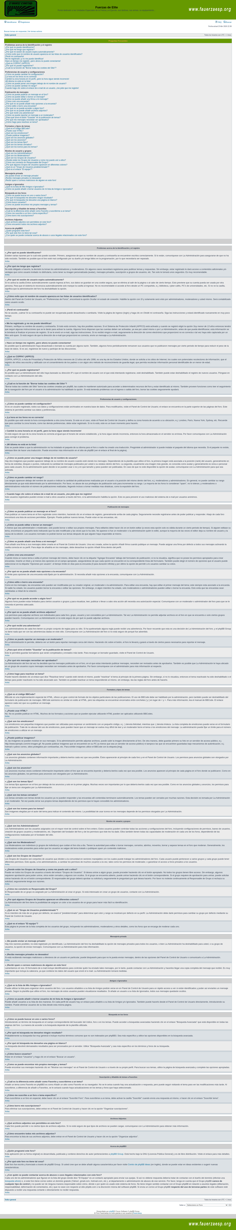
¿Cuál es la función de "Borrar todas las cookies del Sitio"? (30, 68)
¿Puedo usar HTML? (14, 131)
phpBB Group (116, 1154)
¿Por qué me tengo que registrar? (20, 49)
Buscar (228, 22)
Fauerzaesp (137, 1213)
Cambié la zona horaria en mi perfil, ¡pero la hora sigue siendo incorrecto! (37, 79)
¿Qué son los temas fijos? (16, 142)
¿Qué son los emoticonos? (17, 133)
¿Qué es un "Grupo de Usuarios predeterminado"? (27, 167)
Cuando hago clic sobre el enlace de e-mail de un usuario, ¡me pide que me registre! (42, 88)
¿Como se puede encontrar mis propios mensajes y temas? (31, 204)
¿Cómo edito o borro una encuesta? (21, 106)
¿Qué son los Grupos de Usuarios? (20, 158)
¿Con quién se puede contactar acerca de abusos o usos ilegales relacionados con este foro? (46, 235)
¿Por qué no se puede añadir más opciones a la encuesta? (31, 104)
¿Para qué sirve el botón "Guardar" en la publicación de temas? (33, 117)
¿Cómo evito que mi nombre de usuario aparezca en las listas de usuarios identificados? (43, 54)
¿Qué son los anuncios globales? (19, 138)
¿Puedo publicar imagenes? (17, 135)
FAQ (218, 22)
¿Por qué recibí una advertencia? (19, 113)
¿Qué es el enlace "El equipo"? (18, 169)
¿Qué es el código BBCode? (17, 128)
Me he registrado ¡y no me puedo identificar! (24, 59)
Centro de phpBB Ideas (139, 1164)
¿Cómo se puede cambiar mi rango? (21, 86)
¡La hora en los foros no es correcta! (21, 76)
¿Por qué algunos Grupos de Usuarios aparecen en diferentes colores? (36, 165)
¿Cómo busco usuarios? (15, 202)
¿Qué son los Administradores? (18, 153)
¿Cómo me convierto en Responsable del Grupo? (26, 162)
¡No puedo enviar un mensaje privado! (21, 176)
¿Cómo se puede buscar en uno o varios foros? (26, 195)
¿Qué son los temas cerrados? (18, 144)
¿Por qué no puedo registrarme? (19, 65)
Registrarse (24, 22)
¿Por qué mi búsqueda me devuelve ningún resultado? (29, 198)
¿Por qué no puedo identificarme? (20, 47)
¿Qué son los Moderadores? (17, 155)
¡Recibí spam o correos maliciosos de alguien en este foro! (30, 180)
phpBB (111, 1211)
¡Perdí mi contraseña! (14, 56)
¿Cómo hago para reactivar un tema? (21, 122)
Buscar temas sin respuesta (15, 31)
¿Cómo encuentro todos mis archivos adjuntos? (26, 224)
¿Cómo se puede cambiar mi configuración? (24, 74)
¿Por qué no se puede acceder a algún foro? (24, 108)
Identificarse (10, 22)
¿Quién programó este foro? (17, 231)
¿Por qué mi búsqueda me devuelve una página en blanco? (31, 200)
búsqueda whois (12, 1181)
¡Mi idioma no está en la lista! (17, 81)
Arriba (7, 261)
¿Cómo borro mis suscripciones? (19, 215)
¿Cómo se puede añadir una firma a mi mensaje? (26, 99)
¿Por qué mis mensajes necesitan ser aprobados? (27, 120)
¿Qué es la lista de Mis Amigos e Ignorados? (24, 187)
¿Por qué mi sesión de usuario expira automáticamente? (29, 52)
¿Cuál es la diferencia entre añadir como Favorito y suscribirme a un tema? (38, 211)
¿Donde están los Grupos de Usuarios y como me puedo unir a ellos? (35, 160)
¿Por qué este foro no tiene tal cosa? (21, 233)
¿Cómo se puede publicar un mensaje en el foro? (26, 94)
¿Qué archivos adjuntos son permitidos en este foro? (28, 222)
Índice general (10, 35)
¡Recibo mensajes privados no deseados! (23, 178)
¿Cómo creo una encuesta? (17, 101)
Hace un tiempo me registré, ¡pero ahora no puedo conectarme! (33, 61)
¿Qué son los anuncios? (15, 140)
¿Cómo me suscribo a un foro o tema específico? (26, 213)
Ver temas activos (35, 31)
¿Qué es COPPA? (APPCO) (17, 63)
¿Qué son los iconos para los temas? (21, 147)
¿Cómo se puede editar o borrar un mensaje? (25, 97)
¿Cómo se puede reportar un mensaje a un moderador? (29, 115)
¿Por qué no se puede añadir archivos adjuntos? (26, 110)
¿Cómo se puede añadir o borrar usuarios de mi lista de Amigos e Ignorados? (39, 189)
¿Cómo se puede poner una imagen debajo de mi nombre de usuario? (35, 83)
